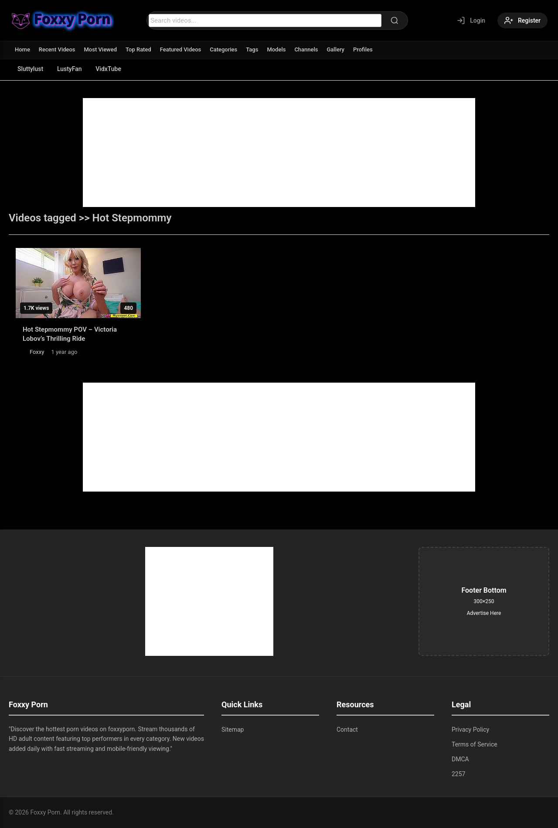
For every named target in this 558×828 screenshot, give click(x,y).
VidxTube (109, 68)
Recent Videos (57, 49)
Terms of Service (474, 744)
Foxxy (37, 352)
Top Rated (138, 49)
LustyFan (69, 68)
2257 (458, 773)
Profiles (363, 49)
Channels (306, 49)
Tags (252, 49)
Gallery (336, 49)
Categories (224, 49)
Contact (347, 729)
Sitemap (232, 729)
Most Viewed (100, 49)
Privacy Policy (470, 729)
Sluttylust (30, 68)
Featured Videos (180, 49)
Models (276, 49)
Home (22, 49)
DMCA (460, 759)
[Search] (394, 20)
